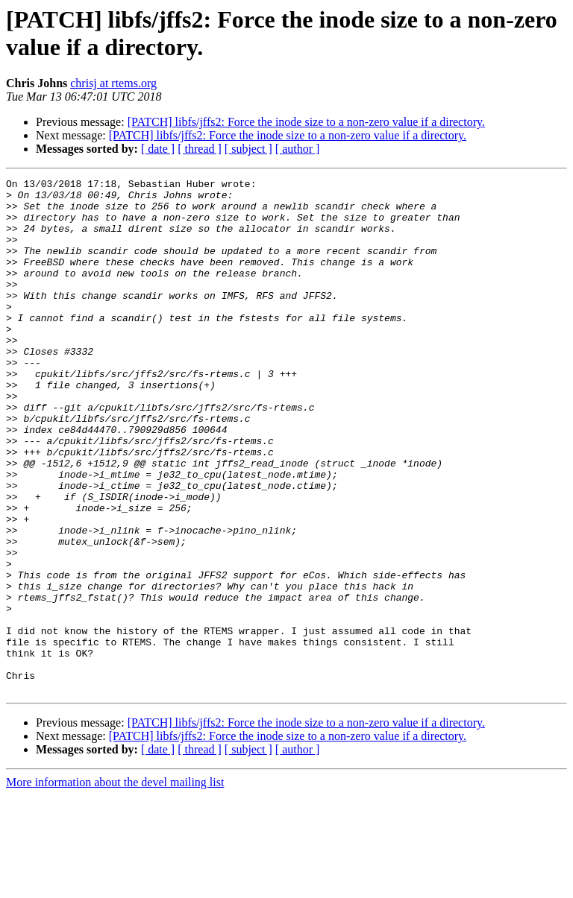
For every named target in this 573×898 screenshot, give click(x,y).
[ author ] (297, 148)
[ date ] (158, 148)
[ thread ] (200, 148)
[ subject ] (248, 148)
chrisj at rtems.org (113, 83)
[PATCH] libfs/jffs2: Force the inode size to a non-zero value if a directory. (306, 122)
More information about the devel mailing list (115, 885)
